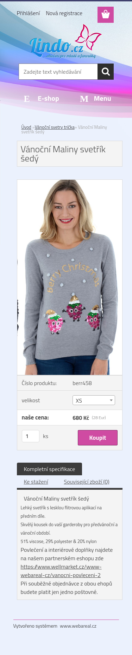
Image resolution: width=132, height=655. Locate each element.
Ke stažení (36, 481)
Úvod (26, 127)
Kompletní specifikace (49, 469)
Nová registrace (64, 13)
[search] (106, 72)
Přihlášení (28, 13)
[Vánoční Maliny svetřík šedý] (69, 182)
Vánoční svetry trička (55, 127)
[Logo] (66, 41)
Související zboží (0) (86, 481)
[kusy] (30, 436)
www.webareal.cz (78, 625)
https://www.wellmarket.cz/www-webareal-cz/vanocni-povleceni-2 (61, 570)
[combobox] (94, 400)
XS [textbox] (79, 400)
